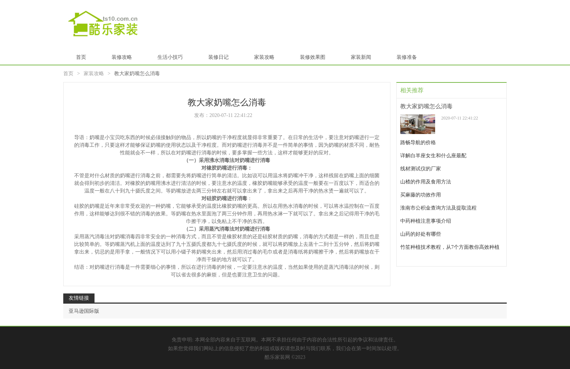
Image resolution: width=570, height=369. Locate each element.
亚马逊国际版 (84, 311)
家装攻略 (264, 57)
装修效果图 (312, 57)
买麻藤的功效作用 (420, 195)
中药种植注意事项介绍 (425, 221)
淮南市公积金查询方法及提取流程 (438, 208)
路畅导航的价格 (418, 142)
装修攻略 (122, 57)
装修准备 (407, 57)
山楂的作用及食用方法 (425, 181)
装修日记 (218, 57)
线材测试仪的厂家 (420, 168)
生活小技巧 (170, 57)
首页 (81, 57)
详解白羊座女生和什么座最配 (433, 155)
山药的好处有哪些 (420, 234)
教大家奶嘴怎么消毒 (426, 106)
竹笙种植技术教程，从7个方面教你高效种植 (449, 247)
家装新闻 (361, 57)
